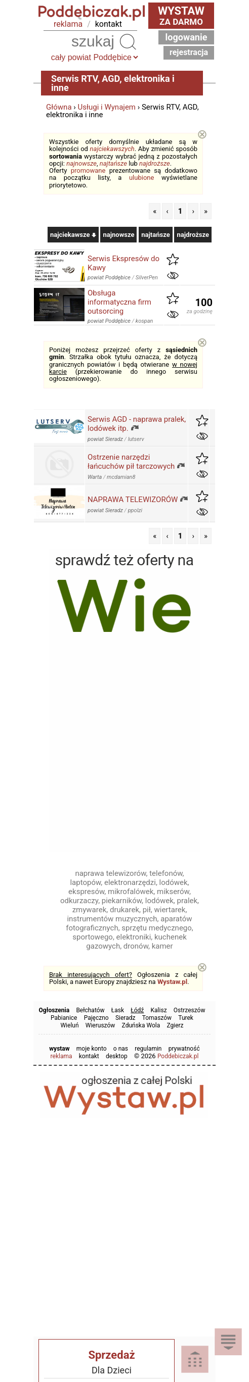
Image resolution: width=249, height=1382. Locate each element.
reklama (68, 24)
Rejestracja (189, 52)
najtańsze (113, 163)
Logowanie (186, 37)
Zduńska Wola (141, 1025)
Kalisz (159, 1010)
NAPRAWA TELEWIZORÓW (133, 499)
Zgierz (175, 1025)
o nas (120, 1048)
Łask (117, 1010)
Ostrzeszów (189, 1010)
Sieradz (125, 1017)
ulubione (141, 177)
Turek (185, 1017)
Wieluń (69, 1025)
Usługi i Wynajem (107, 107)
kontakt (108, 24)
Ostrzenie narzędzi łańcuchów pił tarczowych (131, 462)
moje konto (91, 1048)
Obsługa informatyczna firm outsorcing (119, 302)
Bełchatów (90, 1010)
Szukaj (128, 41)
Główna (59, 107)
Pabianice (64, 1017)
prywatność (184, 1048)
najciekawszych (112, 149)
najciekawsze (73, 234)
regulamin (148, 1048)
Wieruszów (100, 1025)
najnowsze (81, 163)
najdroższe (154, 163)
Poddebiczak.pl (178, 1056)
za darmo (181, 16)
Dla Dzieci (112, 1370)
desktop (117, 1056)
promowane (88, 170)
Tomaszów (157, 1017)
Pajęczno (96, 1017)
